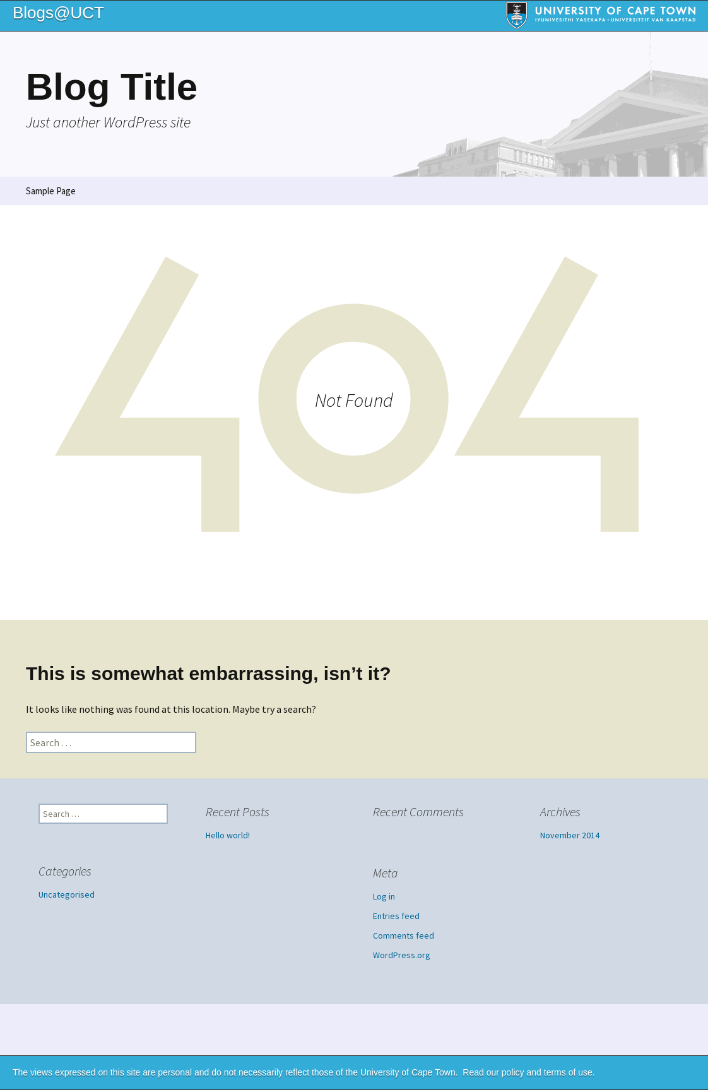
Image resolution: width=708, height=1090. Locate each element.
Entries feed (396, 916)
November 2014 (569, 835)
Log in (384, 896)
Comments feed (403, 935)
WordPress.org (401, 955)
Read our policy (493, 1072)
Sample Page (51, 191)
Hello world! (228, 835)
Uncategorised (66, 894)
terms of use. (569, 1072)
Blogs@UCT (58, 12)
